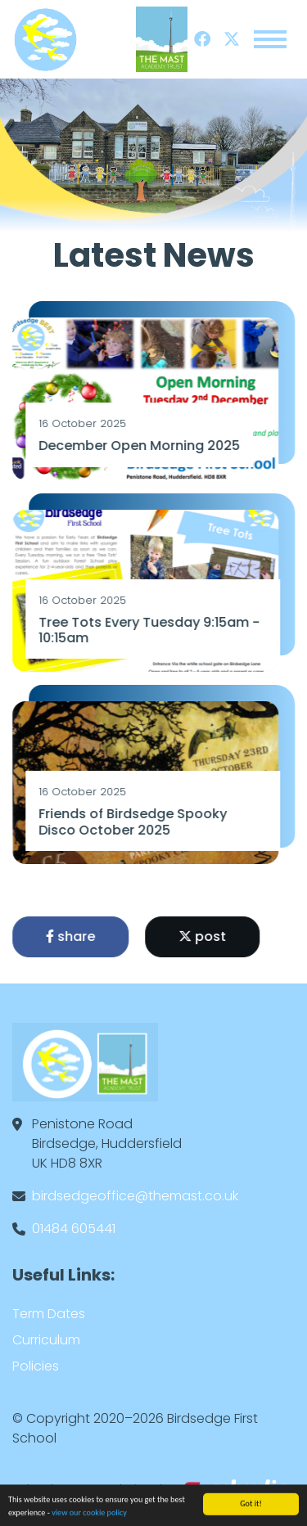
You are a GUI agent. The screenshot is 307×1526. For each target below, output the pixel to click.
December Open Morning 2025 (141, 445)
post (204, 936)
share (72, 936)
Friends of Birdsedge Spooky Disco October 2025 (134, 821)
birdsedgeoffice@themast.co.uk (135, 1195)
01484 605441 (73, 1228)
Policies (35, 1366)
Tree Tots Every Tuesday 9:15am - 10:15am (150, 630)
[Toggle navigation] (270, 39)
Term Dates (48, 1313)
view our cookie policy (89, 1515)
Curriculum (46, 1339)
